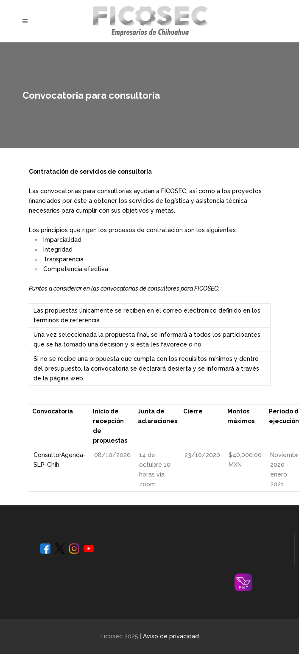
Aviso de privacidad (171, 636)
